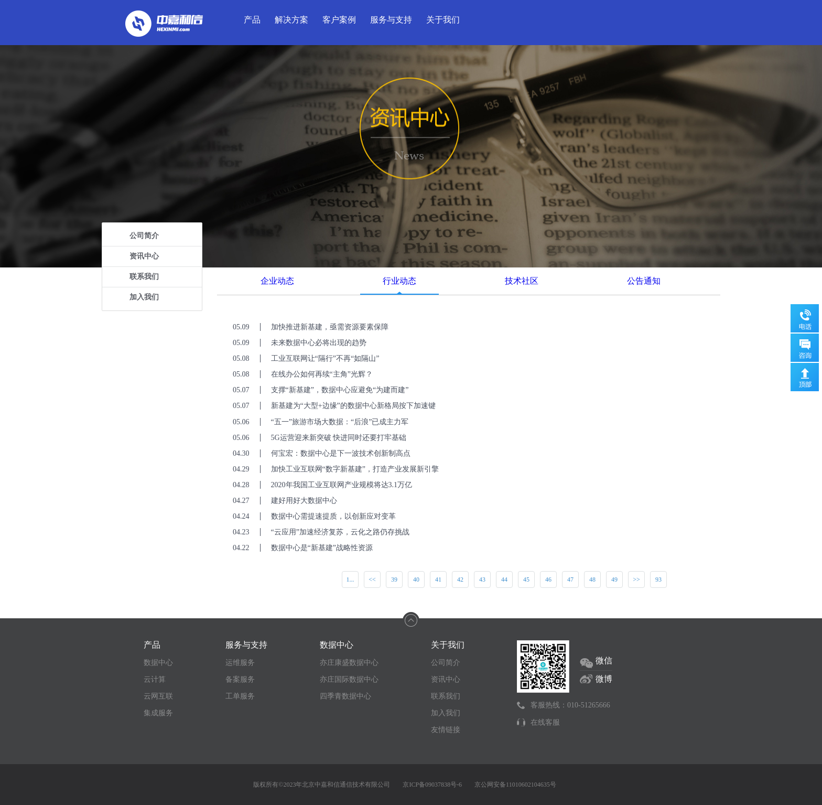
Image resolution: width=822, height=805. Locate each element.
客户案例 (339, 19)
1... (350, 579)
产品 (252, 19)
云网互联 (158, 696)
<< (372, 579)
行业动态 (399, 280)
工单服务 (240, 696)
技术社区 (521, 280)
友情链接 (445, 730)
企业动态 (277, 280)
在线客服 (545, 722)
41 (438, 579)
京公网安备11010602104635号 (515, 784)
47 (570, 579)
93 (658, 579)
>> (636, 579)
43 (482, 579)
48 (592, 579)
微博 (604, 678)
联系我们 (144, 277)
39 (394, 579)
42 (460, 579)
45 (526, 579)
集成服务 (158, 713)
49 (614, 579)
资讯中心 (144, 256)
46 (548, 579)
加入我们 (144, 297)
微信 (604, 660)
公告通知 (644, 280)
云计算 (155, 679)
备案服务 (240, 679)
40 (416, 579)
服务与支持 (391, 19)
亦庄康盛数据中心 (349, 663)
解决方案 (291, 19)
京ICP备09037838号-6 (432, 784)
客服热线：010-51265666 (570, 705)
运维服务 (240, 663)
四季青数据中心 (345, 696)
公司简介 (144, 236)
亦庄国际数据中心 (349, 679)
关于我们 (443, 19)
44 (504, 579)
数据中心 (158, 663)
